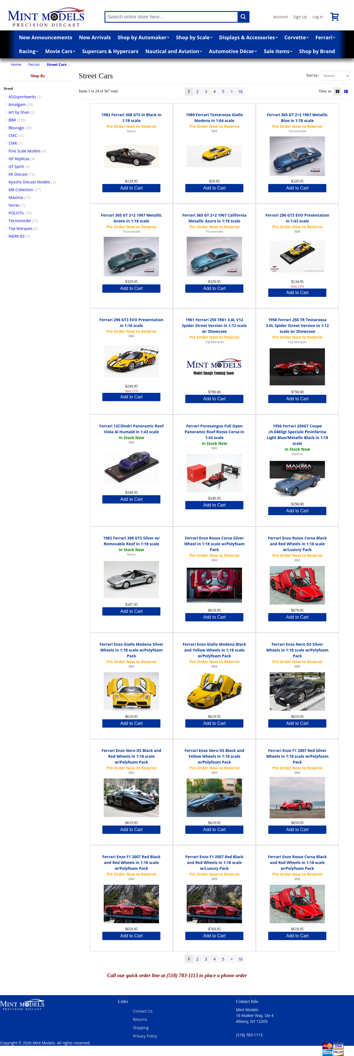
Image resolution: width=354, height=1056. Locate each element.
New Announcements (45, 37)
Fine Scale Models (25, 151)
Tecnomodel (20, 220)
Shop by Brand (317, 51)
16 (240, 91)
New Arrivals (95, 37)
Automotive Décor (233, 51)
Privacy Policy (145, 1036)
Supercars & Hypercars (110, 51)
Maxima (16, 197)
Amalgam (17, 104)
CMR (13, 143)
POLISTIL (16, 213)
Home (16, 64)
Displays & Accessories (248, 37)
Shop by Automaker (143, 37)
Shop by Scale (194, 37)
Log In (317, 16)
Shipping (141, 1027)
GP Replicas (19, 158)
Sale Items (278, 51)
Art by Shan (19, 112)
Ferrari (325, 37)
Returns (140, 1019)
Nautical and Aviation (173, 51)
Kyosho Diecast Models (29, 182)
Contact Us (143, 1011)
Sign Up (300, 16)
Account (281, 16)
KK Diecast (18, 174)
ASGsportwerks (22, 96)
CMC (13, 135)
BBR (12, 120)
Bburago (16, 127)
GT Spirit (16, 166)
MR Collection (21, 189)
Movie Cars (60, 51)
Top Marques (20, 228)
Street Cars (57, 64)
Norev (14, 205)
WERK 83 (17, 236)
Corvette (296, 37)
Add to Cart (131, 188)
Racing (28, 51)
